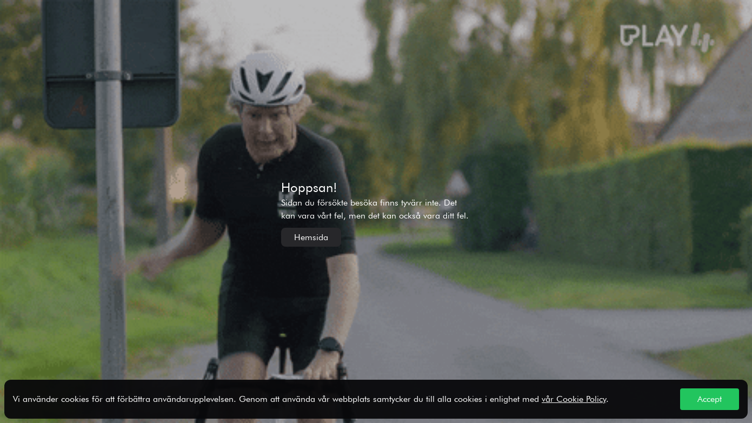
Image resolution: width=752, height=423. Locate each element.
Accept (709, 399)
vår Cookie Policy (574, 399)
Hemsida (311, 237)
